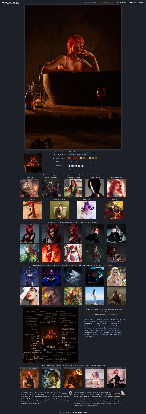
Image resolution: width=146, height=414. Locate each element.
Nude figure (104, 334)
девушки (58, 265)
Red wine (86, 334)
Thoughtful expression (101, 323)
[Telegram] (72, 165)
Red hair (106, 319)
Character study (103, 326)
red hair (44, 392)
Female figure (114, 319)
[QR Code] (69, 165)
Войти (142, 2)
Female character (89, 319)
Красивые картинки (65, 412)
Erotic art (118, 330)
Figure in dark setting (115, 334)
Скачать (36, 152)
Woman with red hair (105, 321)
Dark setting (117, 321)
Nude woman (95, 334)
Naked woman (119, 332)
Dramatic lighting (114, 326)
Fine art (86, 330)
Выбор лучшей (121, 2)
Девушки (72, 154)
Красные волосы (82, 154)
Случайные (133, 2)
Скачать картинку (88, 152)
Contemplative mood (115, 328)
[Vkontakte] (75, 165)
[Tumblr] (82, 165)
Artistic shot (99, 332)
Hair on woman (94, 330)
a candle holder (55, 396)
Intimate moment (89, 328)
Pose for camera (89, 332)
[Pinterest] (79, 165)
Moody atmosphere (101, 328)
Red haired (98, 319)
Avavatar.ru (71, 162)
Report (71, 170)
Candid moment (88, 323)
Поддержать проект (106, 2)
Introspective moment (107, 330)
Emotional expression (90, 326)
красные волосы (69, 222)
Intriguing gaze (108, 332)
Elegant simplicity (89, 336)
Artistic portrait (93, 321)
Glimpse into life (115, 323)
